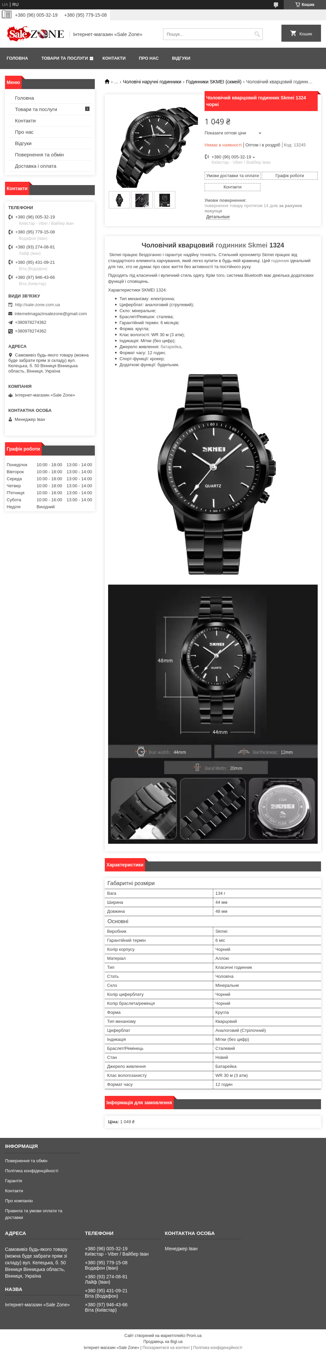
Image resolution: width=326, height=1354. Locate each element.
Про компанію (19, 1200)
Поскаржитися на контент (166, 1347)
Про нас (149, 58)
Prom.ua (194, 1335)
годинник (280, 260)
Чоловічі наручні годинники (152, 81)
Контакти (114, 58)
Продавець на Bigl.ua (163, 1341)
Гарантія (13, 1180)
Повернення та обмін (39, 154)
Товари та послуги (64, 58)
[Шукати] (257, 34)
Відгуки (181, 58)
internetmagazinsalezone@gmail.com (51, 313)
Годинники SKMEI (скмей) (213, 81)
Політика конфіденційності (31, 1170)
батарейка (171, 346)
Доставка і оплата (35, 166)
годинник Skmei (241, 245)
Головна (17, 58)
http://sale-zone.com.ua (37, 304)
